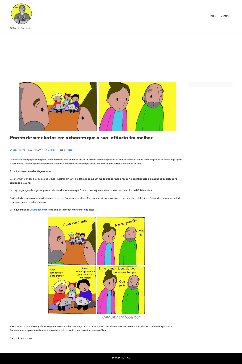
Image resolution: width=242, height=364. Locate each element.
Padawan (17, 159)
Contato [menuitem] (225, 15)
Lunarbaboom (37, 209)
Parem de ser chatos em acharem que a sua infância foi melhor (81, 138)
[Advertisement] (121, 54)
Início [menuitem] (213, 15)
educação (69, 149)
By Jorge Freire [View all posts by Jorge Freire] (17, 149)
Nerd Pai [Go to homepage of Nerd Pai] (125, 358)
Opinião (52, 149)
